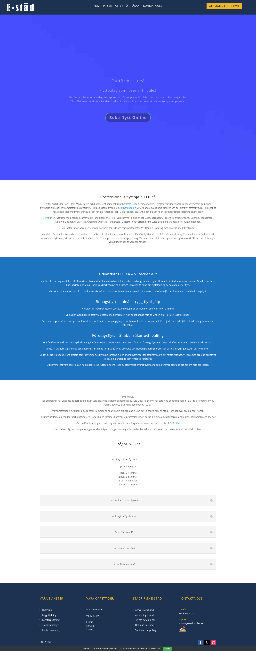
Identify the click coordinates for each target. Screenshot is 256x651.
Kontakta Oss (152, 6)
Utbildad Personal (144, 625)
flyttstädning (129, 207)
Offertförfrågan (127, 6)
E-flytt (46, 217)
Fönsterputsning (51, 619)
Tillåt (167, 648)
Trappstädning (50, 625)
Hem (97, 6)
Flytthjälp (47, 609)
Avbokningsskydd (144, 615)
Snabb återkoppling (145, 630)
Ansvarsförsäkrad (144, 609)
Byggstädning (49, 615)
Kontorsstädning (51, 630)
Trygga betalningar (145, 619)
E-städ (176, 423)
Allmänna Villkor (224, 6)
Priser (107, 6)
